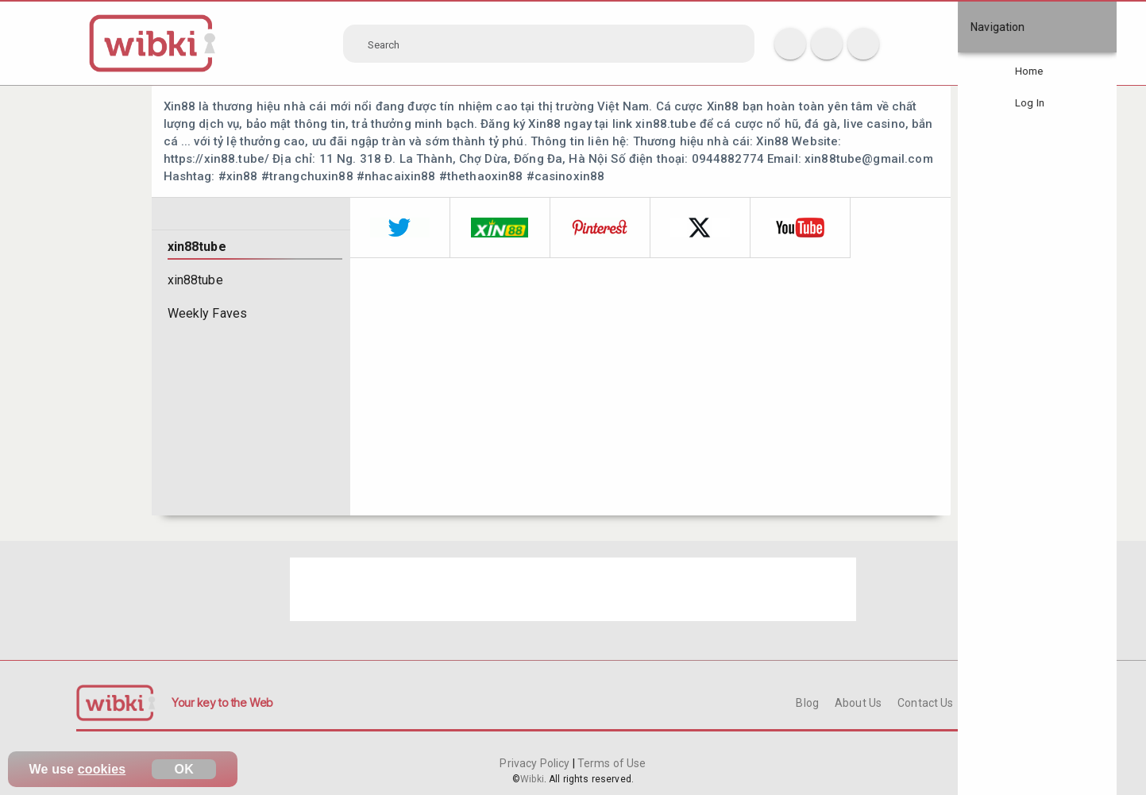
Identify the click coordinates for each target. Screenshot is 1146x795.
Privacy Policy (536, 763)
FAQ (980, 703)
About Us (858, 703)
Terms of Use (610, 763)
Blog (807, 703)
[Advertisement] (573, 589)
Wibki (532, 779)
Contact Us (925, 703)
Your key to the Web (222, 702)
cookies (102, 769)
